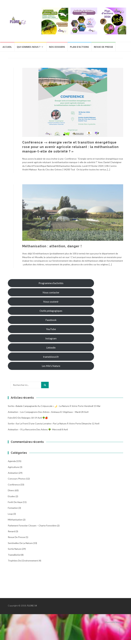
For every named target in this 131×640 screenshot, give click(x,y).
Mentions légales (114, 622)
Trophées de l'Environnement (23, 560)
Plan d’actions (79, 46)
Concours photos (16, 478)
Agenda (12, 461)
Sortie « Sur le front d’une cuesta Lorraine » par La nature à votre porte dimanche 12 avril (53, 423)
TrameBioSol (14, 554)
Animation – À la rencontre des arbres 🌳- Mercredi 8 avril (38, 429)
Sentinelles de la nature (20, 543)
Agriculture (13, 467)
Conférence (14, 484)
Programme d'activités (51, 283)
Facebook (51, 319)
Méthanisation (15, 519)
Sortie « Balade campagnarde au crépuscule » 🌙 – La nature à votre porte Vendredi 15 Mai (54, 406)
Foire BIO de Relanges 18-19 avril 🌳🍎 (28, 417)
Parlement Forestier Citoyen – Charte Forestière (32, 525)
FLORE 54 (32, 605)
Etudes (11, 496)
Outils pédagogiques (51, 310)
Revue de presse (103, 46)
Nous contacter (51, 292)
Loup (10, 513)
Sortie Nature (14, 548)
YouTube (51, 329)
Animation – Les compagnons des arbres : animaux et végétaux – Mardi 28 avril (48, 412)
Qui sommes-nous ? (28, 46)
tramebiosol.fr (51, 356)
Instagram (51, 338)
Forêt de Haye (15, 502)
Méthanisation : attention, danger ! (52, 246)
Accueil (7, 46)
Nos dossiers (57, 46)
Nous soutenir (51, 301)
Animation (13, 472)
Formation (13, 507)
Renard (11, 531)
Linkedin (51, 347)
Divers (11, 490)
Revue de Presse (16, 537)
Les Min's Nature (51, 365)
